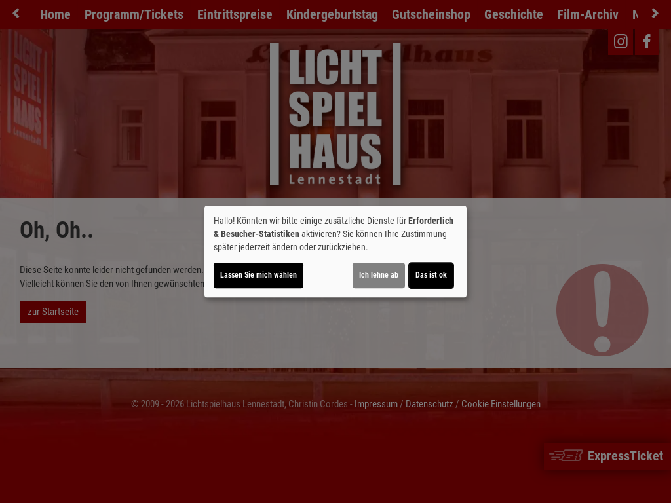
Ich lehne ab (378, 275)
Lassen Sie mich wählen (258, 275)
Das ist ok (431, 275)
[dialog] (335, 251)
